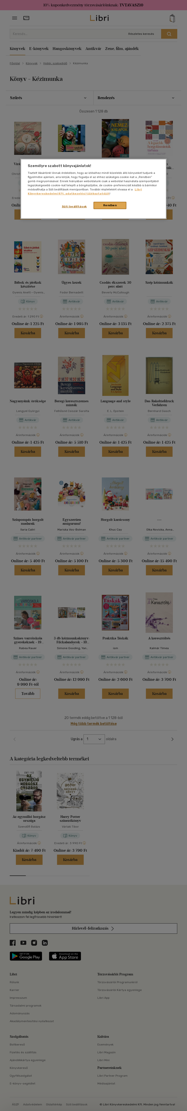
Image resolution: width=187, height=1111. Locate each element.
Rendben (110, 205)
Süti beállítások (74, 206)
